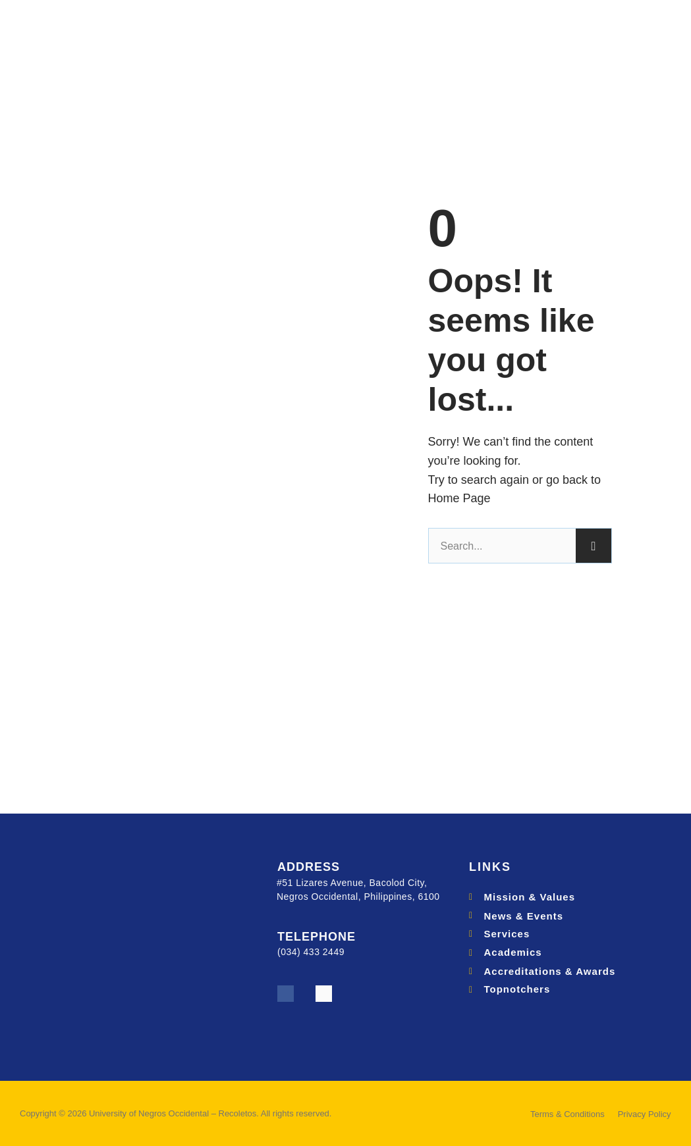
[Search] (593, 546)
